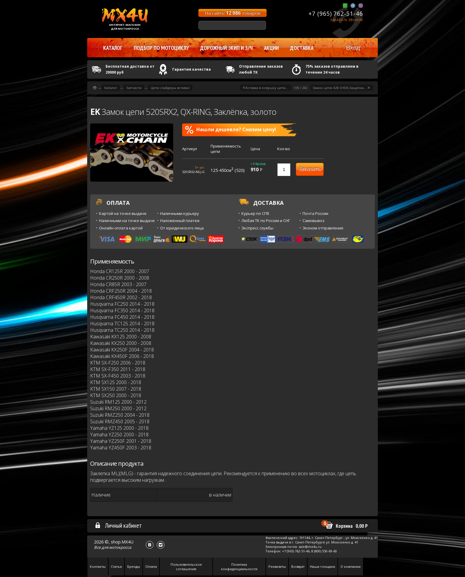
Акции (271, 47)
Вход (353, 47)
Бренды (133, 566)
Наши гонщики (322, 566)
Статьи (116, 566)
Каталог (110, 87)
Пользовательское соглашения (186, 566)
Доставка (301, 47)
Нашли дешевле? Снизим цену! (230, 130)
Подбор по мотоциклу (161, 47)
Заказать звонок (346, 20)
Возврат (298, 566)
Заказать (310, 169)
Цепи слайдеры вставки (170, 87)
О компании (350, 566)
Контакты (98, 566)
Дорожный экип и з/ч (226, 47)
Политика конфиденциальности (239, 566)
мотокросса (120, 547)
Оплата (151, 566)
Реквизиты (277, 566)
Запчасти (133, 87)
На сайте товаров (232, 13)
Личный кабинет (118, 525)
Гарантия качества (191, 69)
